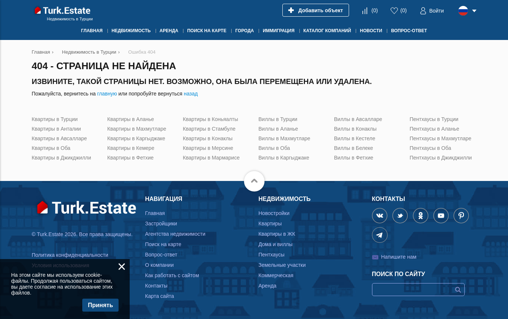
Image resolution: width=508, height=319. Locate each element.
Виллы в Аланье (278, 129)
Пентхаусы (272, 255)
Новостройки (274, 213)
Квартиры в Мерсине (208, 148)
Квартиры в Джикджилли (61, 158)
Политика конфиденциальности (70, 255)
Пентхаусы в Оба (430, 148)
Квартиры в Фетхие (130, 158)
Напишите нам (398, 257)
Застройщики (161, 223)
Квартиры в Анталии (56, 129)
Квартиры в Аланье (130, 119)
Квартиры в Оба (51, 148)
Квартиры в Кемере (131, 148)
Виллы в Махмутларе (285, 138)
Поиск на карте (163, 244)
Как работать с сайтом (172, 275)
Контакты (156, 286)
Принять (100, 305)
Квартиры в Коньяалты (210, 119)
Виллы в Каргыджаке (284, 158)
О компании (159, 265)
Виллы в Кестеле (354, 138)
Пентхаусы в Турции (434, 119)
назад (191, 94)
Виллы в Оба (274, 148)
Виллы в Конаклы (355, 129)
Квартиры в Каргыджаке (136, 138)
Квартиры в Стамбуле (209, 129)
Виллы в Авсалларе (358, 119)
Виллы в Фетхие (353, 158)
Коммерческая (276, 275)
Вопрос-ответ (161, 255)
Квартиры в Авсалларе (59, 138)
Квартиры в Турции (55, 119)
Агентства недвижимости (175, 234)
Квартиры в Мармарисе (211, 158)
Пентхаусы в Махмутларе (441, 138)
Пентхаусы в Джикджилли (441, 158)
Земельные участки (282, 265)
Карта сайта (159, 296)
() (374, 10)
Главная (155, 213)
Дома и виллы (276, 244)
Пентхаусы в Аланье (434, 129)
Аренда (268, 286)
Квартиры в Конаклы (208, 138)
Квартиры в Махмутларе (136, 129)
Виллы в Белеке (353, 148)
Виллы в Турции (278, 119)
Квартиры (270, 223)
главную (107, 94)
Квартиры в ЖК (277, 234)
